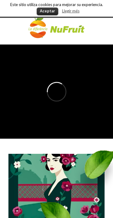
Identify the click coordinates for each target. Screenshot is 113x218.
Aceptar (47, 10)
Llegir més (71, 10)
